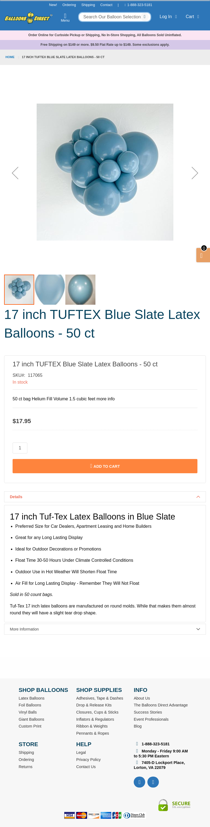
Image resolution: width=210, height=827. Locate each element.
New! (53, 5)
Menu (65, 17)
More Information (24, 629)
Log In (169, 16)
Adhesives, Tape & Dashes (99, 698)
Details (16, 497)
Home (9, 57)
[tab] (105, 496)
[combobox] (114, 17)
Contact (106, 5)
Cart (193, 16)
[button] (15, 173)
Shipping (88, 5)
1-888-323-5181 (139, 5)
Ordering (69, 5)
